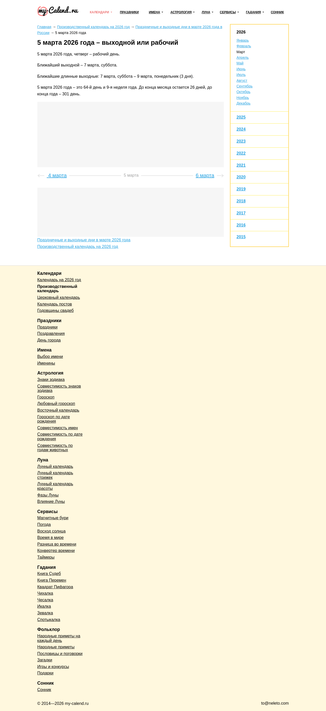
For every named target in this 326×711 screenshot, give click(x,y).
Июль (241, 75)
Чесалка (45, 600)
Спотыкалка (48, 619)
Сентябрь (245, 86)
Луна (206, 12)
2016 (241, 225)
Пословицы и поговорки (60, 653)
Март (241, 52)
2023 (241, 141)
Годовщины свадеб (55, 310)
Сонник (277, 12)
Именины (46, 363)
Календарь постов (54, 304)
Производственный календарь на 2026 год (77, 246)
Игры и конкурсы (53, 666)
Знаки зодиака (51, 379)
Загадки (44, 660)
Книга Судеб (49, 573)
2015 (241, 237)
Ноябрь (243, 98)
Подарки (45, 673)
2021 (241, 165)
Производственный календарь (57, 288)
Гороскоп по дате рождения (53, 419)
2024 (241, 129)
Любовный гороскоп (56, 403)
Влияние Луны (51, 501)
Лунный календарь (55, 466)
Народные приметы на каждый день (58, 638)
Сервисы (228, 12)
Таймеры (46, 557)
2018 (241, 201)
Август (242, 80)
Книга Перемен (51, 580)
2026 (241, 32)
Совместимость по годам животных (55, 447)
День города (49, 340)
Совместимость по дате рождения (60, 436)
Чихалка (45, 593)
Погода (44, 524)
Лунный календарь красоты (55, 486)
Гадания (253, 12)
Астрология (181, 12)
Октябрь (243, 92)
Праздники (129, 12)
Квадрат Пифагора (55, 587)
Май (240, 63)
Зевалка (45, 613)
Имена (154, 12)
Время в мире (50, 537)
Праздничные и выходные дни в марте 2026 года (84, 240)
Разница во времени (56, 544)
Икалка (44, 606)
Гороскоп (46, 397)
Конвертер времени (56, 550)
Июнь (241, 69)
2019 (241, 189)
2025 (241, 117)
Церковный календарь (58, 297)
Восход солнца (51, 531)
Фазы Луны (48, 495)
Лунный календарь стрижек (55, 475)
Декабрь (244, 103)
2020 (241, 177)
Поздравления (51, 333)
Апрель (243, 57)
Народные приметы (56, 647)
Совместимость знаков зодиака (59, 388)
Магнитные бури (53, 518)
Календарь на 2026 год (59, 280)
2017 (241, 213)
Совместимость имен (57, 428)
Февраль (244, 46)
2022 (241, 153)
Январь (243, 40)
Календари (99, 12)
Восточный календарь (58, 410)
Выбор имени (50, 356)
